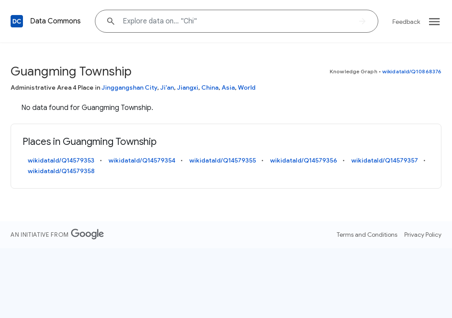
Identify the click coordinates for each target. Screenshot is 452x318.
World (247, 87)
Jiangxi (187, 87)
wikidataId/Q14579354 (142, 160)
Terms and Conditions (367, 234)
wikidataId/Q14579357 (384, 160)
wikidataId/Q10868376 (411, 71)
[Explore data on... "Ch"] (236, 21)
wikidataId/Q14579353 (61, 160)
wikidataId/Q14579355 (222, 160)
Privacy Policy (422, 234)
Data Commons (55, 21)
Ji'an (167, 87)
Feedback (406, 22)
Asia (228, 87)
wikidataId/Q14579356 (303, 160)
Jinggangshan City (129, 87)
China (209, 87)
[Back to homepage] (17, 21)
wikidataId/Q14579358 (61, 171)
